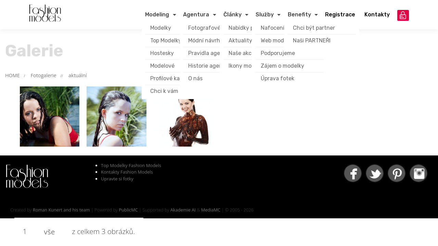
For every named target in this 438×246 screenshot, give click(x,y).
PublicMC (128, 210)
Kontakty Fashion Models (127, 172)
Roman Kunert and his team (61, 210)
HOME (12, 75)
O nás (195, 78)
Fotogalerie (43, 75)
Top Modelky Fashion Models (131, 165)
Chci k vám (164, 91)
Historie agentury (210, 66)
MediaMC (210, 210)
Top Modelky (165, 40)
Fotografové (204, 28)
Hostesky (162, 53)
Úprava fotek (277, 78)
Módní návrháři (207, 40)
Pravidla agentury (211, 53)
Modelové (162, 66)
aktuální (77, 75)
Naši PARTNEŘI (312, 40)
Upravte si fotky (117, 179)
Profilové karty (168, 78)
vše (49, 231)
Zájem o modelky (282, 66)
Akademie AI (183, 210)
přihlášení (403, 15)
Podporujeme (278, 53)
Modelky (160, 28)
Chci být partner (314, 28)
